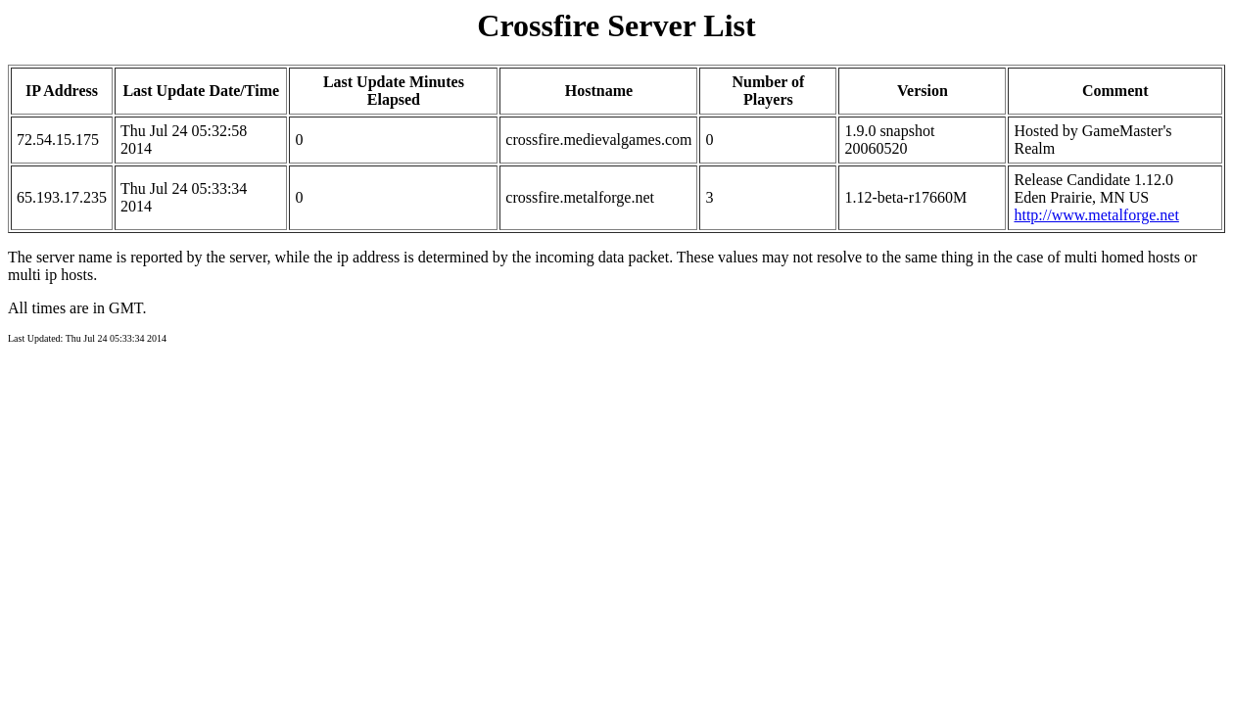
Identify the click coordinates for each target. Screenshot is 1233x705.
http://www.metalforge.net (1096, 215)
